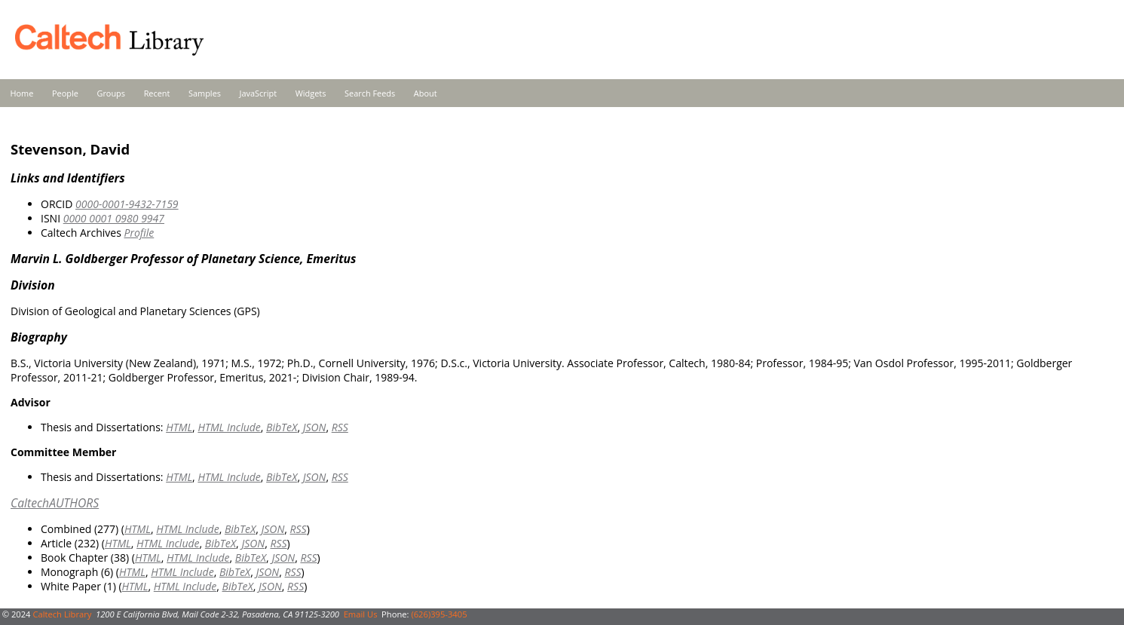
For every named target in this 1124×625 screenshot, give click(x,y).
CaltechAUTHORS (55, 503)
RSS (340, 427)
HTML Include (229, 427)
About (425, 93)
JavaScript (258, 93)
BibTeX (281, 427)
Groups (110, 93)
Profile (139, 232)
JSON (314, 427)
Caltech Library (61, 614)
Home (22, 93)
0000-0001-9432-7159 (127, 204)
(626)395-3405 (439, 614)
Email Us (361, 614)
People (65, 93)
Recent (157, 93)
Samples (204, 93)
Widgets (311, 93)
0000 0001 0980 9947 (113, 218)
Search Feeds (370, 93)
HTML (179, 427)
